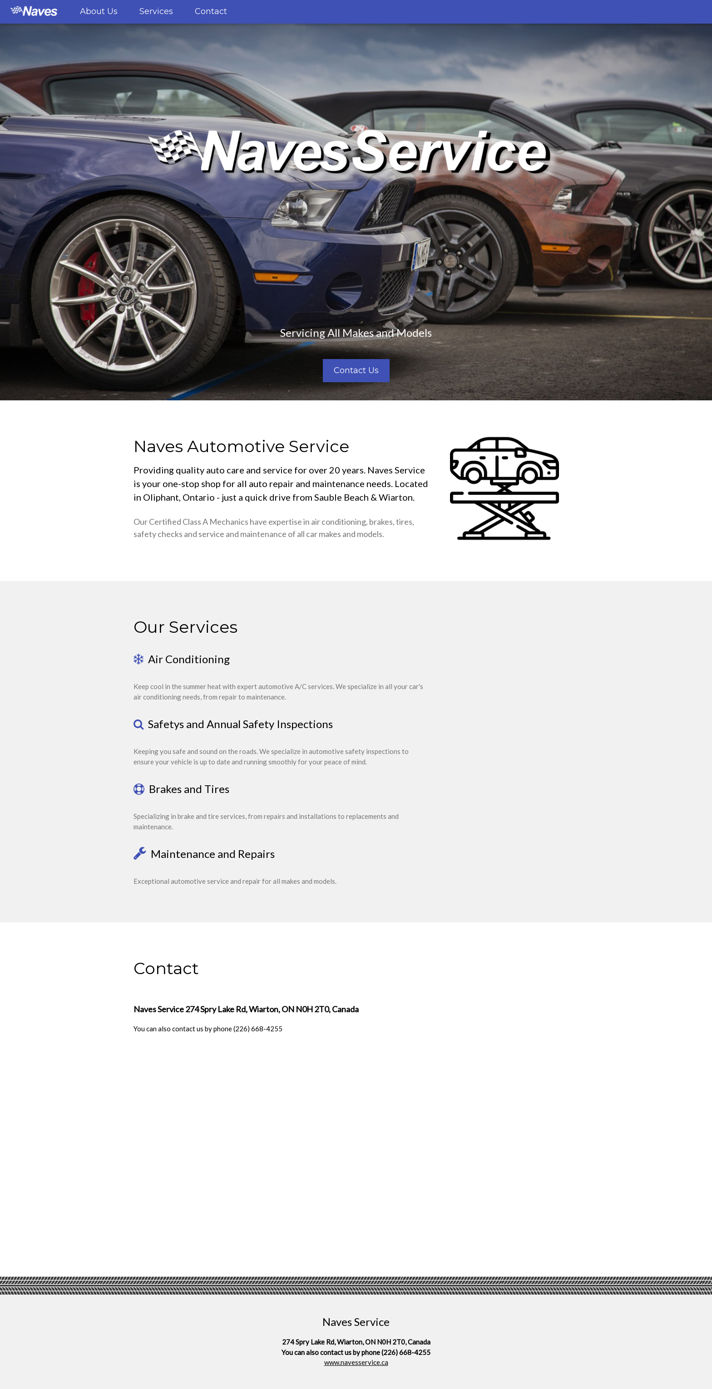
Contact (211, 11)
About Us (99, 11)
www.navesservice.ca (356, 1362)
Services (156, 11)
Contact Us (356, 370)
